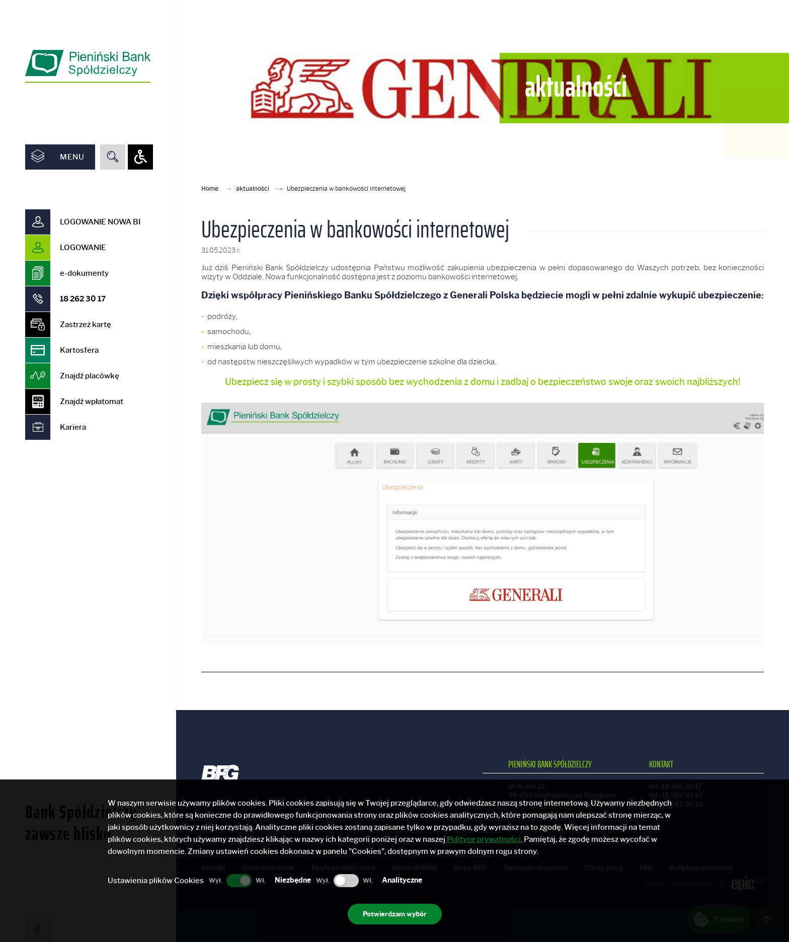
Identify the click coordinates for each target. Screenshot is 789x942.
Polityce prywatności (484, 839)
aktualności (253, 188)
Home (210, 188)
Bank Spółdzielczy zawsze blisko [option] (81, 711)
